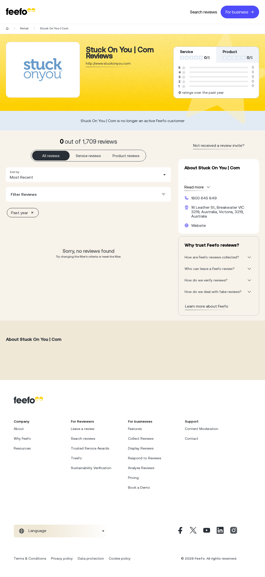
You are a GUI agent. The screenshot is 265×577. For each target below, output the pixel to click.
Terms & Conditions (30, 558)
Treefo (76, 458)
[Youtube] (206, 531)
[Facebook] (179, 531)
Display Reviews (140, 448)
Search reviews (203, 12)
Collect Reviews (140, 438)
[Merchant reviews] (43, 69)
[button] (88, 174)
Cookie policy (120, 558)
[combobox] (88, 174)
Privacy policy (62, 558)
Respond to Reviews (144, 458)
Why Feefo (22, 438)
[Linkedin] (220, 531)
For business (240, 12)
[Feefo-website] (20, 12)
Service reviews (88, 156)
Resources (22, 448)
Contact (191, 438)
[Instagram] (233, 531)
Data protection (91, 558)
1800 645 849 (204, 198)
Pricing (133, 478)
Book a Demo (139, 487)
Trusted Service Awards (90, 448)
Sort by (14, 172)
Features (135, 429)
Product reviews (126, 156)
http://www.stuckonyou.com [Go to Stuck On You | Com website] (108, 63)
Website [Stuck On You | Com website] (198, 225)
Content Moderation (201, 429)
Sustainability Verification (91, 468)
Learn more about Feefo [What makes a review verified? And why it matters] (206, 306)
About (19, 429)
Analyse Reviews (141, 468)
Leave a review (82, 429)
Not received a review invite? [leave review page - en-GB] (218, 145)
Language (37, 530)
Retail (24, 28)
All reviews (51, 156)
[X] (193, 531)
